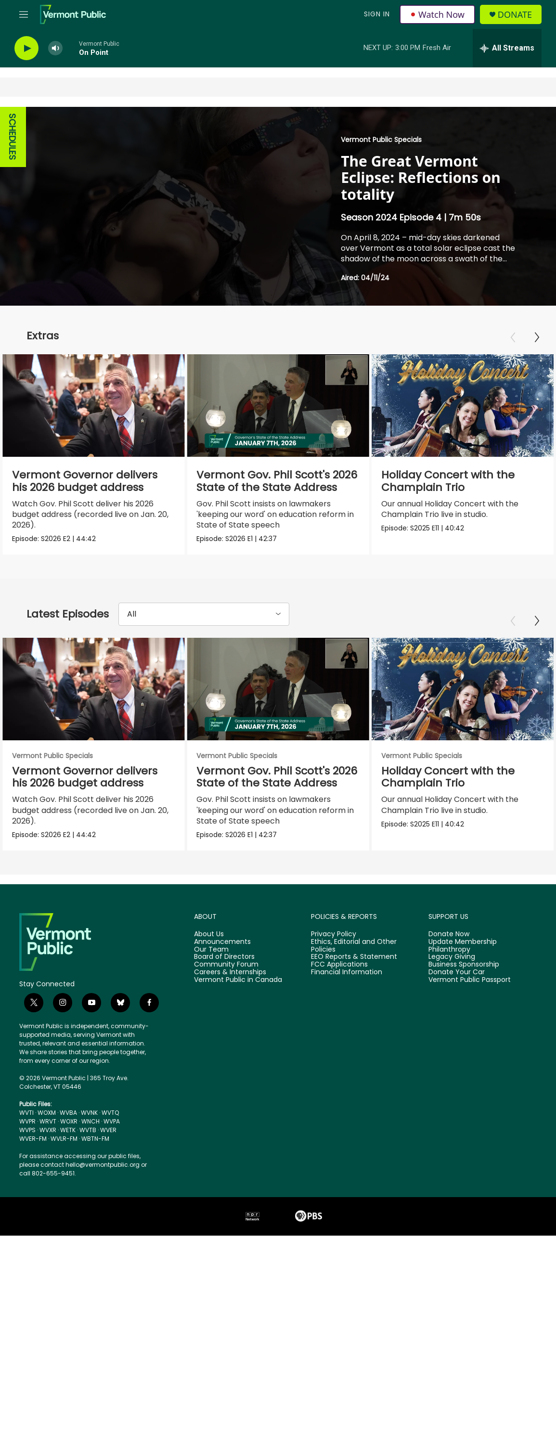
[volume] (55, 48)
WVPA (111, 1129)
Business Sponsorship (463, 973)
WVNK (89, 1121)
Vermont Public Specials (381, 139)
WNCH (90, 1129)
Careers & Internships (230, 981)
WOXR (69, 1129)
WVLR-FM (64, 1147)
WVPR (27, 1129)
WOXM (47, 1121)
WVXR (47, 1138)
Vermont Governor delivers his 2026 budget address (84, 481)
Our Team (211, 958)
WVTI (26, 1121)
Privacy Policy (333, 942)
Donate (515, 15)
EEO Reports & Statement (354, 965)
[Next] (537, 337)
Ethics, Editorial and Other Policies (354, 954)
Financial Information (346, 981)
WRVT (47, 1129)
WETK (68, 1138)
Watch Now (437, 14)
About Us (209, 942)
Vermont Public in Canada (238, 989)
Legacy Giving (451, 965)
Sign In (377, 14)
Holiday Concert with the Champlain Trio (481, 481)
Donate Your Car (456, 981)
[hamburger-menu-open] (23, 14)
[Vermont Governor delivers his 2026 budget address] (93, 405)
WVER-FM (33, 1147)
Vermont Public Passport (469, 989)
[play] (26, 48)
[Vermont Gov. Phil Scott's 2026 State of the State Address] (259, 405)
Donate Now (448, 942)
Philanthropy (449, 958)
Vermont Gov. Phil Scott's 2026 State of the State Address (258, 481)
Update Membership (462, 950)
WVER (108, 1138)
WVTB (87, 1138)
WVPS (27, 1138)
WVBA (68, 1121)
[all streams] (507, 48)
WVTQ (110, 1121)
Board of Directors (224, 965)
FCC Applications (339, 973)
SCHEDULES (12, 137)
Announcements (222, 950)
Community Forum (226, 973)
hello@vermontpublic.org (102, 1173)
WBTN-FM (95, 1147)
